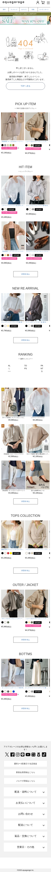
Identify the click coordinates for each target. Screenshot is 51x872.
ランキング (14, 9)
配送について (25, 825)
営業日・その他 (25, 847)
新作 (4, 9)
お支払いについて (25, 802)
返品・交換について (26, 836)
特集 (33, 9)
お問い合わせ (25, 814)
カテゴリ (24, 9)
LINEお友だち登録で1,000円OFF (26, 14)
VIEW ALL (25, 274)
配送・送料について (26, 791)
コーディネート (44, 9)
